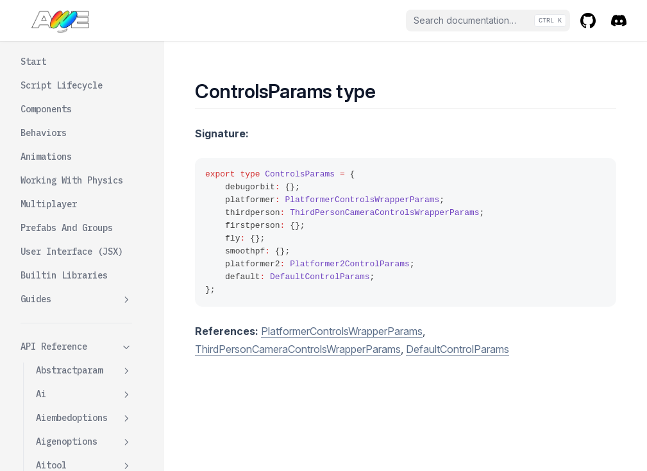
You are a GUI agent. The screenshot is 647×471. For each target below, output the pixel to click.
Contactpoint (84, 123)
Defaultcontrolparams (84, 383)
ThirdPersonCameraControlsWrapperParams (298, 349)
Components (61, 51)
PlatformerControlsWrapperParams (342, 331)
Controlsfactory (84, 194)
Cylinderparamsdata (84, 308)
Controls (56, 170)
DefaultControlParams (457, 349)
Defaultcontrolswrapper (84, 420)
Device (84, 451)
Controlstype (66, 278)
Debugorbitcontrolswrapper (84, 346)
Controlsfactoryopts (84, 224)
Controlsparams (72, 255)
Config (51, 99)
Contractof (61, 146)
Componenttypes (72, 75)
